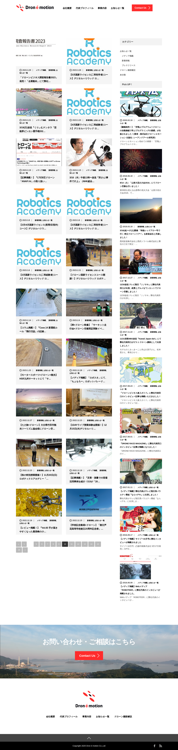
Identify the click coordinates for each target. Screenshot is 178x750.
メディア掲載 (40, 70)
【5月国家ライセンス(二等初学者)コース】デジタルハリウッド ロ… (89, 77)
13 (85, 544)
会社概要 (67, 8)
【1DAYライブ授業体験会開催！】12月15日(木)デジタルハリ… (88, 427)
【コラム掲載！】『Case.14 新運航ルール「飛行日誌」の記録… (38, 329)
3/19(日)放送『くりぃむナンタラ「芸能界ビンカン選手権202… (37, 129)
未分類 (123, 75)
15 (98, 544)
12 (78, 544)
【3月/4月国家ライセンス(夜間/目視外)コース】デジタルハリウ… (38, 227)
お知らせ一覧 (117, 8)
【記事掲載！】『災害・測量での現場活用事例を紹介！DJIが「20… (88, 480)
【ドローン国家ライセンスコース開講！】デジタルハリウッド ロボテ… (88, 277)
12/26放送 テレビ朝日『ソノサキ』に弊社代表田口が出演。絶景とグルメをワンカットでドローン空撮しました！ (140, 288)
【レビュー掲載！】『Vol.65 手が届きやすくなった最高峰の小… (38, 530)
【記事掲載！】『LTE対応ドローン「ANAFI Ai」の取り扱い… (37, 179)
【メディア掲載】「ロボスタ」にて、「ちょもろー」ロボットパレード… (88, 380)
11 (71, 544)
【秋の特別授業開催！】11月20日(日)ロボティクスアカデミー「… (38, 477)
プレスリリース (127, 65)
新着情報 (51, 70)
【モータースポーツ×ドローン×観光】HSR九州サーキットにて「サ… (38, 377)
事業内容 (102, 8)
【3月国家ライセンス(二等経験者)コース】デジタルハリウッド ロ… (38, 277)
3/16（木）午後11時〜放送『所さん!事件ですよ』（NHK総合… (89, 179)
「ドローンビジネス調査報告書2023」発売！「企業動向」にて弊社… (38, 79)
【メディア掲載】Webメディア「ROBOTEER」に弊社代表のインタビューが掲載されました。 (140, 589)
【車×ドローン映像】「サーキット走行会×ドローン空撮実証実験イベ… (88, 327)
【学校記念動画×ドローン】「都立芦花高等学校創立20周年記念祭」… (88, 527)
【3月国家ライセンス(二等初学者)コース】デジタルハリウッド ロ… (89, 227)
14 (91, 544)
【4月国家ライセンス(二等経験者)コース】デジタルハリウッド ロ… (89, 127)
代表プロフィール (85, 8)
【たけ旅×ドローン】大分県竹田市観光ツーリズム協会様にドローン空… (37, 427)
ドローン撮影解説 (127, 70)
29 (19, 550)
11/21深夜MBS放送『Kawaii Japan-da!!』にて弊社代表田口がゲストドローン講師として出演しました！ (140, 342)
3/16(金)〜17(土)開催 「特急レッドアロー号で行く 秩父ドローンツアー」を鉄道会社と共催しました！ (140, 234)
